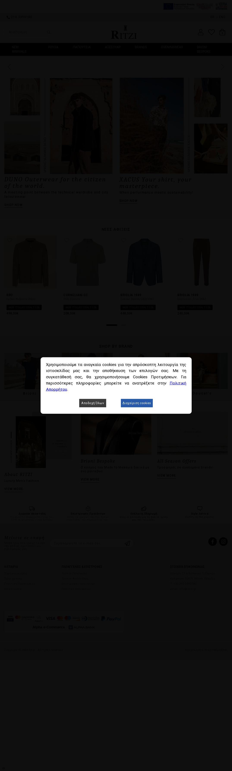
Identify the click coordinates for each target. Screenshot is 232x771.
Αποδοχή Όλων (92, 403)
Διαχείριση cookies (137, 403)
